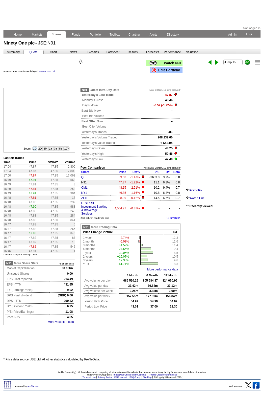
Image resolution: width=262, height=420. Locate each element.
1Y (50, 148)
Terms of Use (89, 377)
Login (249, 34)
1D (35, 148)
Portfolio (95, 34)
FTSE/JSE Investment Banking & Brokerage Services (94, 208)
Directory (173, 34)
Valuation (192, 52)
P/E (157, 172)
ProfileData (33, 386)
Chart (53, 52)
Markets (37, 34)
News (73, 52)
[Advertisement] (223, 246)
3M (45, 148)
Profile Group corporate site (163, 375)
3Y (55, 148)
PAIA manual (120, 377)
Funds (76, 34)
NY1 (84, 193)
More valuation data (61, 322)
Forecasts (152, 52)
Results (133, 52)
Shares (56, 34)
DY (168, 172)
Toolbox (115, 34)
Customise (173, 218)
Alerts (153, 34)
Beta (176, 172)
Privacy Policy (105, 377)
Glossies (93, 52)
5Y (60, 148)
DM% (136, 172)
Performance (172, 52)
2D (40, 148)
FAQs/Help (135, 377)
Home (18, 34)
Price (122, 172)
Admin (232, 34)
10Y (66, 148)
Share (85, 172)
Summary (13, 52)
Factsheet (113, 52)
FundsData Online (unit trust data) (130, 375)
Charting (134, 34)
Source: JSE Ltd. (47, 71)
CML (84, 187)
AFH (84, 198)
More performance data (162, 269)
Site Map (147, 377)
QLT (84, 177)
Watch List (196, 198)
